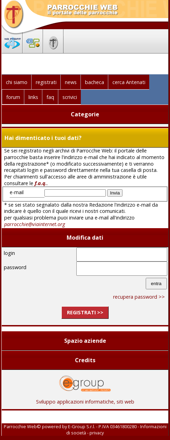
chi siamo (16, 82)
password (15, 267)
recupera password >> (139, 296)
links (33, 97)
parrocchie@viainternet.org (34, 224)
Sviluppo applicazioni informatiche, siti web (85, 399)
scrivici (69, 97)
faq (50, 97)
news (71, 82)
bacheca (94, 82)
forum (13, 97)
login (9, 253)
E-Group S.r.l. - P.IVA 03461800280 (102, 426)
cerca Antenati (128, 82)
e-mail (17, 192)
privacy (97, 433)
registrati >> (85, 312)
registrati (46, 82)
